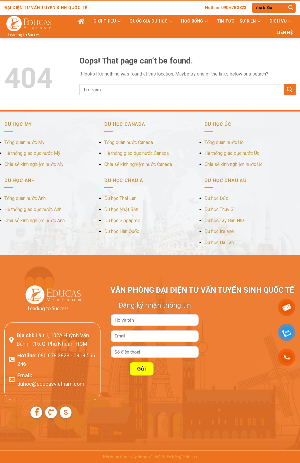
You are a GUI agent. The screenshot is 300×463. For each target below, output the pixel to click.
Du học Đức (216, 198)
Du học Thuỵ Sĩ (219, 209)
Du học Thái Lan (120, 198)
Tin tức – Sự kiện (239, 21)
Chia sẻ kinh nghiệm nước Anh (34, 220)
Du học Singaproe (122, 220)
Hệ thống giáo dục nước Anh (33, 209)
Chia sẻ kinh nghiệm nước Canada (138, 164)
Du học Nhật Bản (121, 209)
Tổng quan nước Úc (223, 142)
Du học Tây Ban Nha (224, 220)
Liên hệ (285, 32)
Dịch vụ (280, 21)
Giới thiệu (107, 21)
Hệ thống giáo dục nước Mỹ (32, 153)
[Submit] (291, 8)
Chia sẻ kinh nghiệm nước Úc (233, 164)
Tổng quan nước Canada (128, 142)
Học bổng (194, 21)
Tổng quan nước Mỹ (24, 142)
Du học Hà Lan (219, 242)
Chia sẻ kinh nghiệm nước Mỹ (34, 164)
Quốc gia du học (150, 21)
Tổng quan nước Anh (25, 198)
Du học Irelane (219, 231)
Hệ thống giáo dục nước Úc (231, 153)
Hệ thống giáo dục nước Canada (136, 153)
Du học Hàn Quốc (121, 231)
